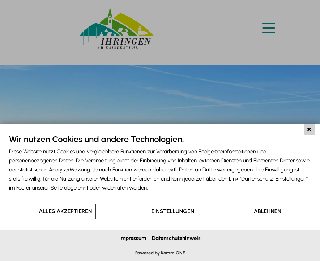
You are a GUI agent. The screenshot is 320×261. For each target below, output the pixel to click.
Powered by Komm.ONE (160, 253)
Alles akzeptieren (65, 211)
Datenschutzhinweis (176, 238)
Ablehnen (267, 211)
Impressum (132, 238)
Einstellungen (173, 211)
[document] (160, 168)
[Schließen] (309, 129)
